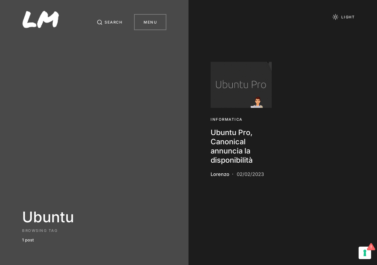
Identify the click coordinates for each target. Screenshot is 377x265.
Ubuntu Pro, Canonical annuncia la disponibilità (232, 146)
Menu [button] (150, 22)
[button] (110, 22)
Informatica (227, 119)
